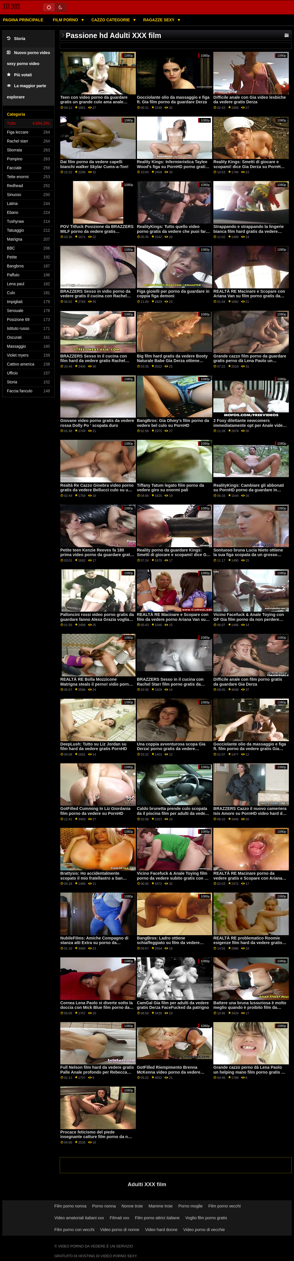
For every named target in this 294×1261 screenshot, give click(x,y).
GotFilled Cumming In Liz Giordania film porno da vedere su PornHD (95, 811)
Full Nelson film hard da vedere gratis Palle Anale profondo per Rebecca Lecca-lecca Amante (97, 1072)
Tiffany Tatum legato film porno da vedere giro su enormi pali (170, 487)
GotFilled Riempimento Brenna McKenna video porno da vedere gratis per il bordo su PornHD (168, 1072)
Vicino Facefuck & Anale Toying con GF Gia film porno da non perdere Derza (248, 619)
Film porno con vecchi (74, 1229)
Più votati (19, 75)
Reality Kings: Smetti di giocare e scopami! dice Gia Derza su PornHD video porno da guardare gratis (248, 166)
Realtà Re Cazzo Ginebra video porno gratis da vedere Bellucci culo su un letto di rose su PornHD (97, 490)
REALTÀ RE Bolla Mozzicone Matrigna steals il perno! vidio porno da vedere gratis (95, 684)
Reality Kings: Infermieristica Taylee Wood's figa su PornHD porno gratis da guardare (172, 166)
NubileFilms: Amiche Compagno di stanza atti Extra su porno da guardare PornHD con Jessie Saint (94, 943)
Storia (16, 39)
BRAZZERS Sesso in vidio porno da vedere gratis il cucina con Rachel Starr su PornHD (95, 296)
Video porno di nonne (119, 1229)
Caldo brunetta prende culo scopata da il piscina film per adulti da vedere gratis (173, 813)
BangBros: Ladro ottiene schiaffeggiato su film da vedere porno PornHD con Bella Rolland (169, 943)
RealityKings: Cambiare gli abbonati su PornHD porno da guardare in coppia (248, 490)
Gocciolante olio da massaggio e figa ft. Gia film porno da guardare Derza (173, 99)
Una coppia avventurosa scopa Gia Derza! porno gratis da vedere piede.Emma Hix (171, 749)
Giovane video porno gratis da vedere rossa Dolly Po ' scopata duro (97, 423)
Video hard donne (161, 1229)
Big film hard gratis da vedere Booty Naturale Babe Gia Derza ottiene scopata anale (172, 361)
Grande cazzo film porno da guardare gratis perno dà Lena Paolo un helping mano (249, 361)
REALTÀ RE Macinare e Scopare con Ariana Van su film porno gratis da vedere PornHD (249, 296)
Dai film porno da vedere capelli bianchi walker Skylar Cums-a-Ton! (94, 164)
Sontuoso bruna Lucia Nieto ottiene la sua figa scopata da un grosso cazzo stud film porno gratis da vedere (248, 557)
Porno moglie (190, 1206)
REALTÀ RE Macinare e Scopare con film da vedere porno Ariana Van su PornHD (173, 619)
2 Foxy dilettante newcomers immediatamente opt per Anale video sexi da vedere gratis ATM (249, 425)
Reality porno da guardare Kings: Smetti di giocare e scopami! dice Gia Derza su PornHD (173, 555)
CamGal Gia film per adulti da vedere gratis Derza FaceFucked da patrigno (173, 1005)
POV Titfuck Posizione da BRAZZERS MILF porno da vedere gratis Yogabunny (97, 231)
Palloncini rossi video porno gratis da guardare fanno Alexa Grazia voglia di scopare (97, 619)
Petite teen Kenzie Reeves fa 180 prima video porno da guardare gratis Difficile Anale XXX (97, 555)
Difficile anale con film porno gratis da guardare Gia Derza (247, 681)
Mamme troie (160, 1206)
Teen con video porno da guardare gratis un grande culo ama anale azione (93, 102)
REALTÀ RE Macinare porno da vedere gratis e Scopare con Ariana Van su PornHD (247, 878)
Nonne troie (132, 1206)
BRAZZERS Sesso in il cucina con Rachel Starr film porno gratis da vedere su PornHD (170, 684)
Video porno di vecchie (204, 1229)
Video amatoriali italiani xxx (79, 1218)
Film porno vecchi (224, 1206)
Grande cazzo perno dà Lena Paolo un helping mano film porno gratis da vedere (249, 1072)
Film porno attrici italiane (157, 1218)
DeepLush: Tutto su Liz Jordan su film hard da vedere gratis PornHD (93, 746)
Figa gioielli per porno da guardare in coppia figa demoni (173, 293)
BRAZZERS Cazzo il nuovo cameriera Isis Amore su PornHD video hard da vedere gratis (250, 813)
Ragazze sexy (159, 20)
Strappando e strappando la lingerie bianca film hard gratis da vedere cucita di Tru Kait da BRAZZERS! (248, 231)
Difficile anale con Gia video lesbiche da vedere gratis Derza (249, 99)
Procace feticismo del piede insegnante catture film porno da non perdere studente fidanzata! (96, 1137)
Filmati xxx (119, 1218)
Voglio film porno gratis (206, 1218)
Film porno (66, 20)
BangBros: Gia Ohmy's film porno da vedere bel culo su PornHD (173, 423)
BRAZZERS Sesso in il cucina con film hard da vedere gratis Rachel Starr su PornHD (93, 361)
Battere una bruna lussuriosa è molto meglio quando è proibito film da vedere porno (249, 1008)
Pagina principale (23, 20)
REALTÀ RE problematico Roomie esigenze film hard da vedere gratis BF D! (247, 943)
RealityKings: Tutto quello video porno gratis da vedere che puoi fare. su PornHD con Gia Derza (173, 231)
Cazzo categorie (111, 20)
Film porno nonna (70, 1206)
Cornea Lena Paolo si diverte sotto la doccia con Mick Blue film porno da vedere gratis (96, 1008)
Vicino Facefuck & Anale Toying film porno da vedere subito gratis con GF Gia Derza (173, 878)
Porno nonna (104, 1206)
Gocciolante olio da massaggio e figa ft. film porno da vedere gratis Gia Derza (249, 749)
